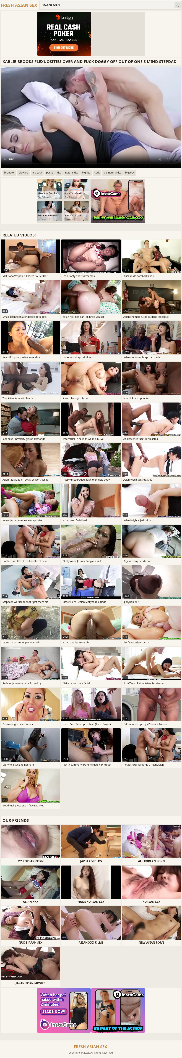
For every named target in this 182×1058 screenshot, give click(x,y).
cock (97, 172)
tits (59, 172)
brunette (9, 172)
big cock (37, 172)
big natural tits (112, 172)
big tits (86, 172)
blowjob (23, 172)
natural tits (71, 172)
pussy (49, 172)
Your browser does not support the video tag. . (91, 117)
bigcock (129, 172)
